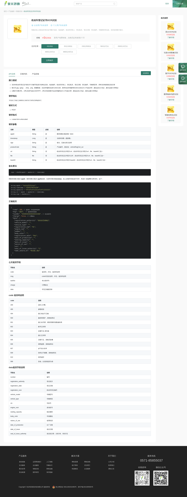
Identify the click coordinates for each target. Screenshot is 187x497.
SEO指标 (50, 472)
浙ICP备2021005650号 (85, 487)
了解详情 (170, 37)
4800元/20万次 (50, 52)
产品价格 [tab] (35, 74)
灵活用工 (87, 465)
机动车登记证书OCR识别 (32, 11)
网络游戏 (87, 462)
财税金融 (49, 469)
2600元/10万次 (123, 46)
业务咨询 (183, 67)
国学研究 (36, 472)
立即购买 (49, 60)
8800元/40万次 (68, 52)
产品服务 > (12, 11)
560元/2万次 (104, 46)
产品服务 (23, 456)
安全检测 (22, 472)
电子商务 (75, 465)
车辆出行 (49, 465)
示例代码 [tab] (23, 74)
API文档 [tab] (12, 74)
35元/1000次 (68, 46)
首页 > (6, 11)
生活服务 (22, 465)
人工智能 (49, 462)
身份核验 (22, 462)
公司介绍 (111, 462)
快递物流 (75, 469)
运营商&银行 (37, 462)
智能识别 (36, 469)
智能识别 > (20, 11)
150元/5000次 (86, 46)
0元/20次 (50, 46)
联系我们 (111, 465)
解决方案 (75, 456)
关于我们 (112, 456)
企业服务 (36, 465)
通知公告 (111, 469)
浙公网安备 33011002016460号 (64, 487)
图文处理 (22, 469)
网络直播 (75, 462)
